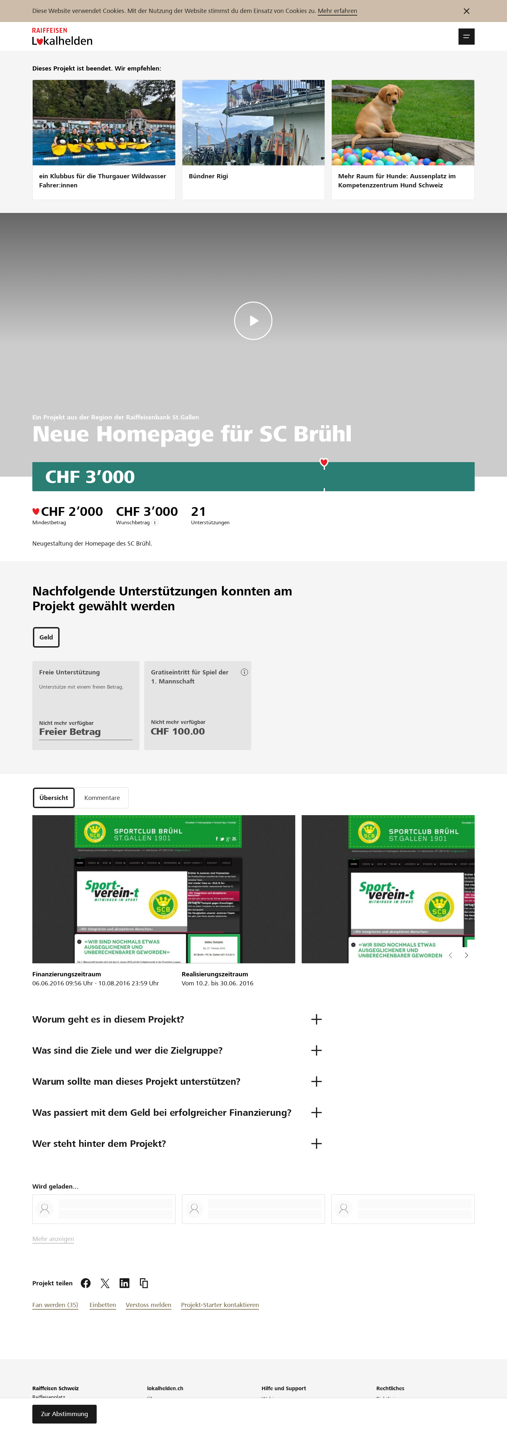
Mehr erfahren (337, 11)
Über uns (157, 1399)
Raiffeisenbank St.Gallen (162, 417)
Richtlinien (388, 1399)
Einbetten (103, 1305)
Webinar (271, 1399)
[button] (466, 36)
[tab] (46, 637)
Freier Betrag (70, 731)
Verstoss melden (148, 1305)
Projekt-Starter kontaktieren (220, 1305)
